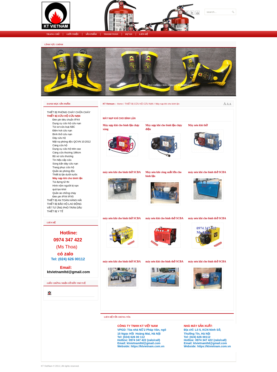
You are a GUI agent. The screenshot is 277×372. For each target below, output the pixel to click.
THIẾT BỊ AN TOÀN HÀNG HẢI (64, 200)
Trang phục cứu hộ (63, 167)
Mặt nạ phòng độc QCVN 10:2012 (72, 141)
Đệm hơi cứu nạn (62, 130)
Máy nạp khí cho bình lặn (68, 178)
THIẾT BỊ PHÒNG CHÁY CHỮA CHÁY (69, 112)
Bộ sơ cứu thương (63, 156)
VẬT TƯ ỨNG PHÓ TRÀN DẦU (64, 207)
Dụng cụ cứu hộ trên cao (67, 148)
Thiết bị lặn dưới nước (65, 174)
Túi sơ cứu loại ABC (64, 126)
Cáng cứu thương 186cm (67, 152)
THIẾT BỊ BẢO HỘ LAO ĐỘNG (64, 203)
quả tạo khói (59, 189)
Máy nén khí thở (198, 125)
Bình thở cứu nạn (62, 134)
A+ (224, 103)
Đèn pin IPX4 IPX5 (63, 196)
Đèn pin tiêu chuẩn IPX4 (66, 119)
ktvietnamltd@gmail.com (68, 272)
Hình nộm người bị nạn (66, 185)
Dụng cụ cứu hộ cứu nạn (67, 123)
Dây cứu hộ (59, 137)
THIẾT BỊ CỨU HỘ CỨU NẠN (139, 104)
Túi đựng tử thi (61, 181)
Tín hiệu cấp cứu (62, 159)
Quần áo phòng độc (64, 171)
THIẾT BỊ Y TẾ (55, 211)
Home (120, 104)
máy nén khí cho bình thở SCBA (122, 172)
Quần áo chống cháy (64, 193)
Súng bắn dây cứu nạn (65, 163)
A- (230, 103)
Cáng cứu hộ (60, 145)
